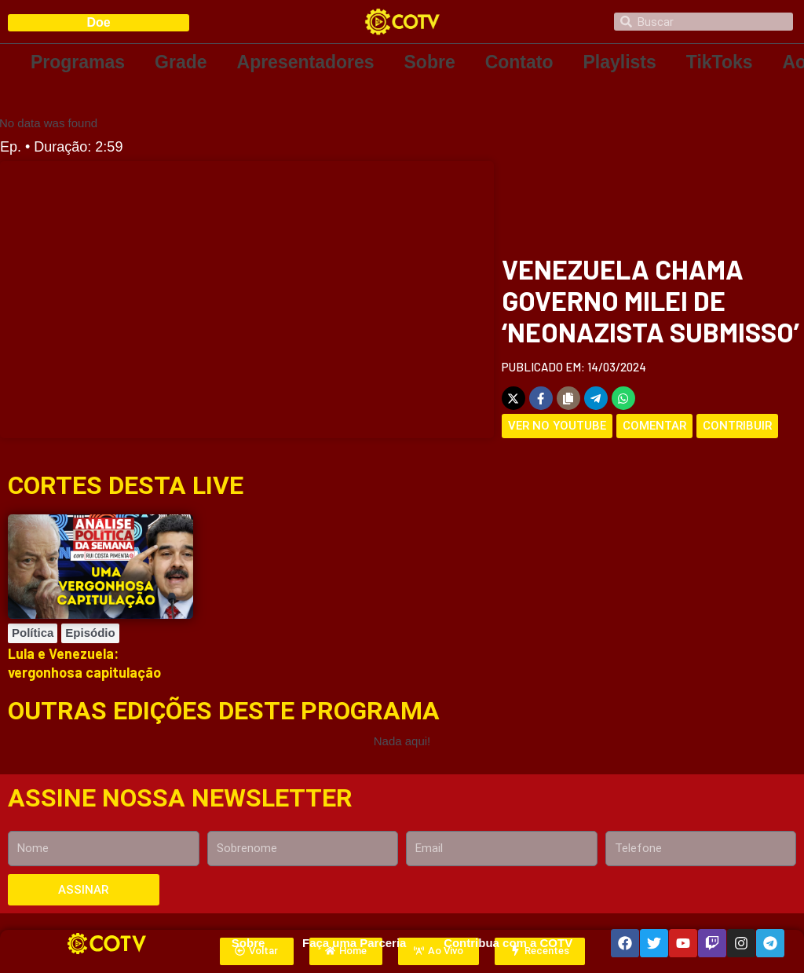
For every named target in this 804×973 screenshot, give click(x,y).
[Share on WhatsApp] (623, 398)
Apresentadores (306, 62)
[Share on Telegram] (596, 398)
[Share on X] (513, 398)
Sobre (429, 62)
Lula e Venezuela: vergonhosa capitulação (84, 662)
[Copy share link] (568, 398)
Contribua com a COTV (508, 942)
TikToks (719, 62)
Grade (180, 62)
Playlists (619, 62)
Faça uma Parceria (354, 942)
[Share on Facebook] (541, 398)
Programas (78, 62)
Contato (519, 62)
